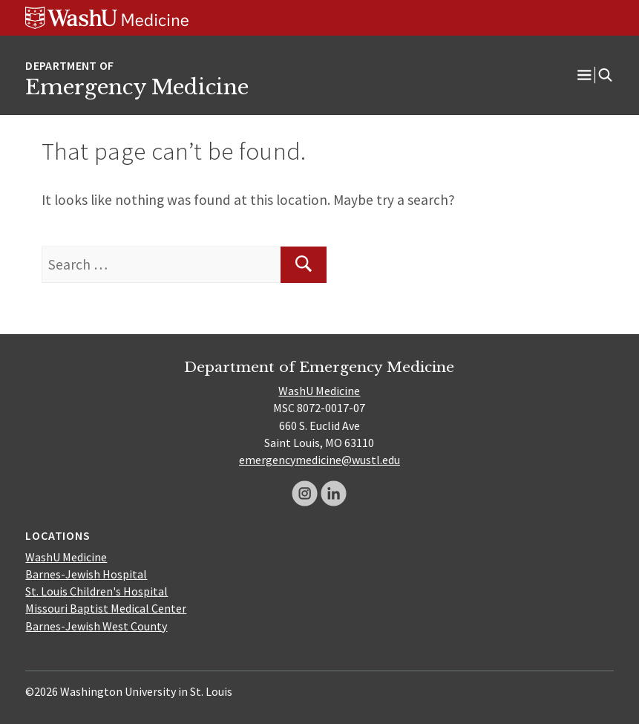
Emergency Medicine (137, 87)
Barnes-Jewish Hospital (86, 574)
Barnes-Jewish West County (96, 626)
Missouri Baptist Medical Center (105, 608)
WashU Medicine (319, 390)
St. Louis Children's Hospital (96, 591)
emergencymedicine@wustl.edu (319, 459)
